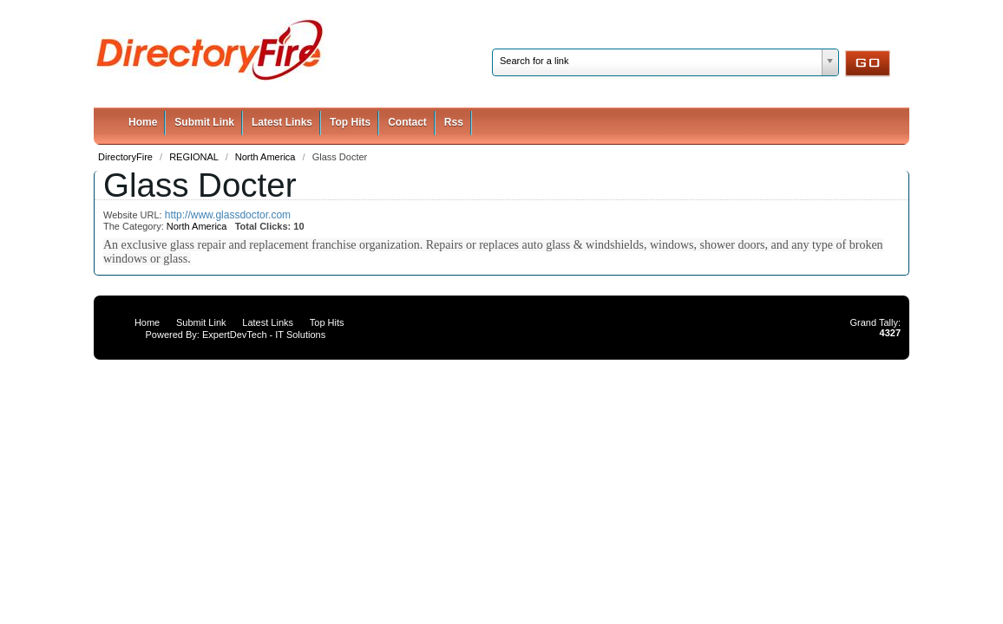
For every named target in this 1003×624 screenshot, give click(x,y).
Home (142, 122)
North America (266, 157)
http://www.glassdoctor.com (228, 215)
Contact (407, 122)
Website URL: (134, 215)
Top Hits (350, 122)
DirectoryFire (126, 157)
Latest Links (282, 122)
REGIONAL (195, 157)
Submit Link (204, 122)
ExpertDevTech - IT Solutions (263, 334)
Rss (453, 122)
